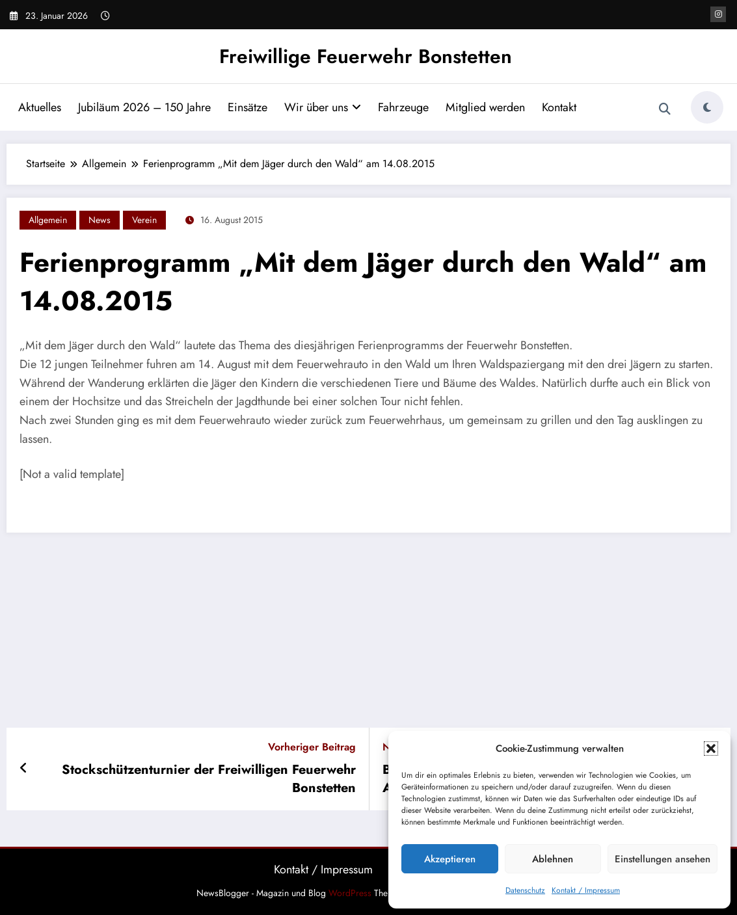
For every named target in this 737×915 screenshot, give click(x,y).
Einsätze (247, 107)
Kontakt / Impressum (586, 890)
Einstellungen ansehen (662, 859)
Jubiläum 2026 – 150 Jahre (144, 107)
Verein (144, 219)
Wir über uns (322, 107)
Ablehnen (552, 859)
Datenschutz (525, 890)
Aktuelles (39, 107)
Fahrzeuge (403, 107)
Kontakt (559, 107)
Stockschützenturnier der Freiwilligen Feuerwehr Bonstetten (209, 779)
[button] (710, 748)
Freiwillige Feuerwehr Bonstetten (365, 56)
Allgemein (48, 219)
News (99, 219)
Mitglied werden (485, 107)
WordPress (349, 892)
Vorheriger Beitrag (312, 747)
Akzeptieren (450, 859)
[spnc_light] (707, 107)
